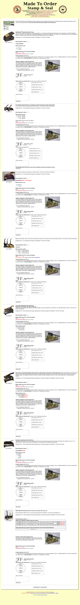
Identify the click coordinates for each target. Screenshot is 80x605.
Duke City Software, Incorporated (42, 603)
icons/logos (37, 260)
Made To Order (40, 5)
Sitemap (57, 601)
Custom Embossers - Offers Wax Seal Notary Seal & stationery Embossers (42, 601)
